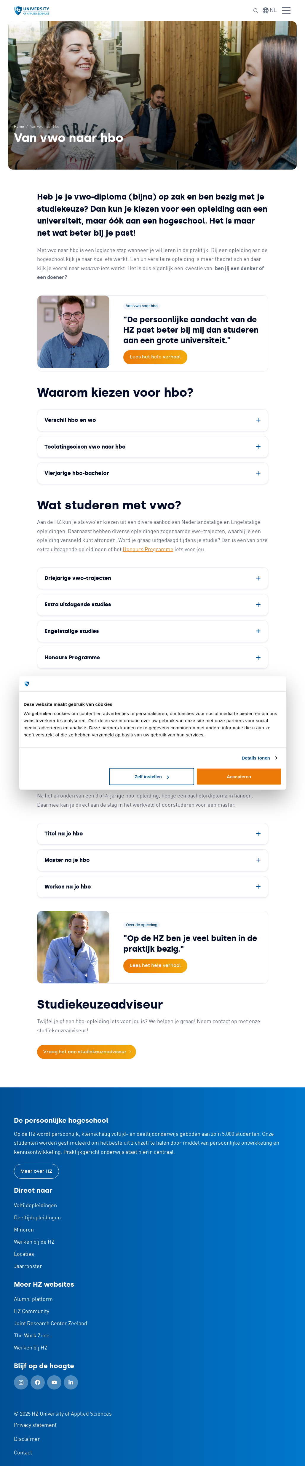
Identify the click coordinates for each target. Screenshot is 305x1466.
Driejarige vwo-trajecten (77, 578)
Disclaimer (27, 1439)
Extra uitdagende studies (77, 604)
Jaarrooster (28, 1266)
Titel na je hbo (63, 833)
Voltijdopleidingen (35, 1205)
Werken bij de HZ (34, 1242)
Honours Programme (148, 549)
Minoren (24, 1230)
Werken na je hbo (67, 886)
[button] (256, 11)
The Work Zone (31, 1336)
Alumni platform (33, 1299)
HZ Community (31, 1311)
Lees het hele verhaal (155, 357)
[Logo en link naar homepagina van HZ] (31, 11)
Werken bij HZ (30, 1348)
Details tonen (256, 757)
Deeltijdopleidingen (37, 1218)
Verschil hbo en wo (70, 420)
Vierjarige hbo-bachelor (76, 473)
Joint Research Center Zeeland (50, 1323)
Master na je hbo (67, 860)
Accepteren (239, 776)
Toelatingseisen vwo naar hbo (85, 447)
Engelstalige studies (71, 631)
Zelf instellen (152, 776)
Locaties (24, 1254)
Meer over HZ (36, 1171)
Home (19, 127)
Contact (23, 1453)
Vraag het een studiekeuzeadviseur (85, 1052)
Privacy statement (35, 1425)
